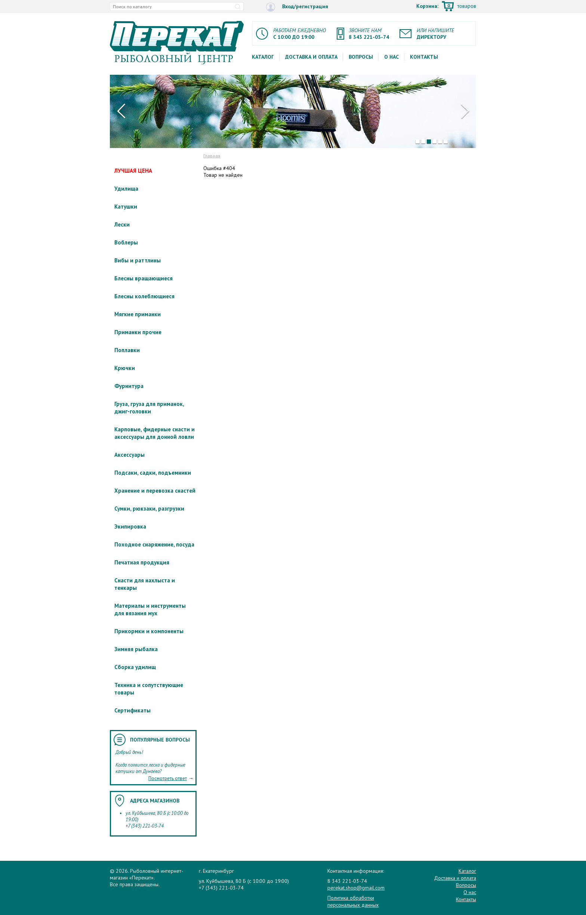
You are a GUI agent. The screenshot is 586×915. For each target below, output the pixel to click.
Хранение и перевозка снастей (154, 490)
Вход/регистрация (297, 7)
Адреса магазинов (154, 800)
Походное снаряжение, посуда (154, 544)
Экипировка (130, 526)
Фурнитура (129, 385)
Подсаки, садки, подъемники (152, 472)
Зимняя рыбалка (136, 649)
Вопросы (361, 56)
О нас (391, 56)
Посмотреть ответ (167, 778)
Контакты (424, 56)
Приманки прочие (137, 332)
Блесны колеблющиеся (144, 296)
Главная (211, 155)
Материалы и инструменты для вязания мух (150, 609)
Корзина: (446, 6)
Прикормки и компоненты (148, 631)
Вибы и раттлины (137, 260)
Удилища (126, 188)
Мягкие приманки (137, 314)
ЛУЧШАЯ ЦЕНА (133, 170)
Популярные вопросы (160, 739)
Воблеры (126, 242)
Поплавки (127, 350)
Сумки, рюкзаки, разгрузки (149, 508)
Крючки (124, 368)
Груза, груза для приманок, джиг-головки (149, 407)
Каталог (263, 56)
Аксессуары (129, 454)
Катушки (125, 206)
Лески (122, 224)
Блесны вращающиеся (143, 278)
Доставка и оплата (311, 56)
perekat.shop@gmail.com (356, 887)
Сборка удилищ (135, 667)
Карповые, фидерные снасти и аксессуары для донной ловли (154, 433)
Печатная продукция (141, 562)
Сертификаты (132, 710)
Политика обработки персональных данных (353, 901)
